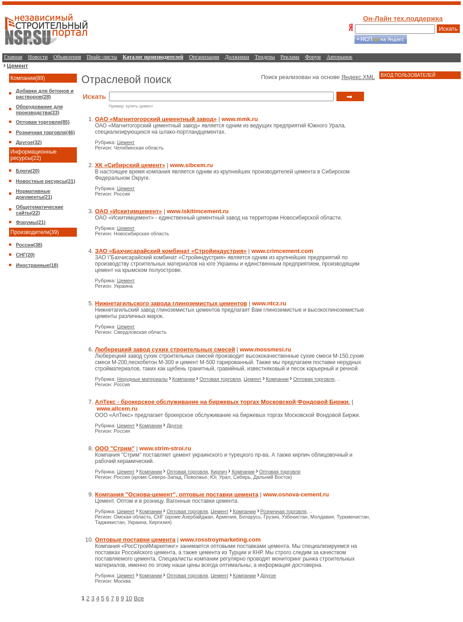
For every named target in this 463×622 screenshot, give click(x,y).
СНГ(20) (25, 254)
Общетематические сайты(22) (39, 209)
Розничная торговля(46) (45, 132)
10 (129, 598)
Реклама (289, 57)
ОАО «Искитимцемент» (128, 211)
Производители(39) (34, 232)
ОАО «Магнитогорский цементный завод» (156, 119)
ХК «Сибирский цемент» (130, 165)
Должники (237, 57)
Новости (38, 57)
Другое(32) (29, 142)
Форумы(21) (31, 222)
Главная (13, 57)
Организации (204, 57)
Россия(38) (29, 245)
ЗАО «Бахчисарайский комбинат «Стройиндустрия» (170, 251)
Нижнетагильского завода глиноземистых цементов (171, 303)
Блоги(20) (27, 170)
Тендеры (265, 57)
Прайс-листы (102, 57)
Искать (448, 28)
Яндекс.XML (358, 77)
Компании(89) (27, 78)
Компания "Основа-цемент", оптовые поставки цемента (176, 494)
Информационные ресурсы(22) (33, 155)
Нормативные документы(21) (34, 194)
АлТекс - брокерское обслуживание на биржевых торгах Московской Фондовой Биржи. (222, 401)
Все (139, 598)
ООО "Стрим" (115, 448)
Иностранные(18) (37, 265)
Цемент (17, 65)
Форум (313, 57)
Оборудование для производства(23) (39, 109)
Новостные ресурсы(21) (45, 181)
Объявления (67, 57)
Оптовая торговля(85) (43, 122)
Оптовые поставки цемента (135, 539)
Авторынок (339, 57)
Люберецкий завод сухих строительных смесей (165, 349)
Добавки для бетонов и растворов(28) (45, 93)
